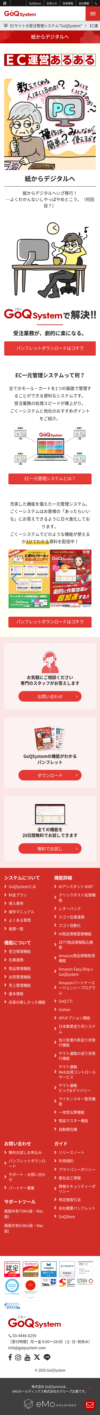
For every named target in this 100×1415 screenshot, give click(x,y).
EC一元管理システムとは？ (50, 478)
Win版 (27, 1210)
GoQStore (35, 3)
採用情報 (68, 3)
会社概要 (84, 3)
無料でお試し (57, 848)
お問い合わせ (57, 696)
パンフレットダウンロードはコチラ (50, 348)
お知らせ (52, 3)
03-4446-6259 (22, 1335)
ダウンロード (57, 775)
